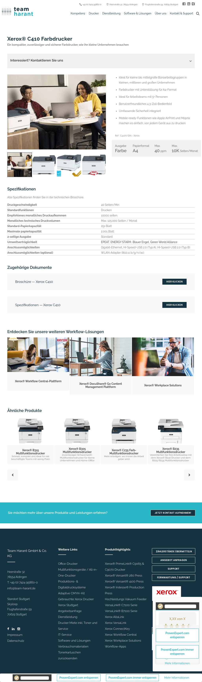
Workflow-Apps (115, 646)
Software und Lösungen (74, 640)
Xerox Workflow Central (121, 634)
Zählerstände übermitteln (174, 551)
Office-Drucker (68, 564)
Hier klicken (174, 281)
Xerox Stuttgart (68, 605)
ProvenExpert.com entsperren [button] (78, 677)
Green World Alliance (163, 242)
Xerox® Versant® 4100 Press (124, 581)
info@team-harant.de (21, 588)
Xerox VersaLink (115, 623)
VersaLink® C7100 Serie (121, 605)
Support (173, 568)
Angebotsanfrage (70, 611)
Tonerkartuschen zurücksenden (69, 655)
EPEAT (105, 242)
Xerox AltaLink (114, 617)
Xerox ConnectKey (117, 629)
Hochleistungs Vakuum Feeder (126, 599)
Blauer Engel (141, 242)
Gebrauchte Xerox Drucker (76, 599)
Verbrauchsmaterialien (73, 646)
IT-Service (65, 634)
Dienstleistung (68, 617)
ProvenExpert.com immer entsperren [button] (132, 677)
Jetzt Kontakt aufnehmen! (173, 512)
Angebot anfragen (173, 560)
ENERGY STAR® (121, 242)
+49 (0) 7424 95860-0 (24, 582)
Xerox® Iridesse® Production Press (124, 590)
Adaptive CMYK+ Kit (71, 593)
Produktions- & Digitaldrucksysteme (72, 584)
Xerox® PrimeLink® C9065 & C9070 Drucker (124, 566)
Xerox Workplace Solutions (123, 640)
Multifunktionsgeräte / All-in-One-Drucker (77, 572)
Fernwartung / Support (173, 577)
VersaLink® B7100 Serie (121, 611)
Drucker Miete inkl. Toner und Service (77, 626)
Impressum (14, 635)
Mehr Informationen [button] (176, 677)
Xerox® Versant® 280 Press (123, 575)
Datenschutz (15, 641)
